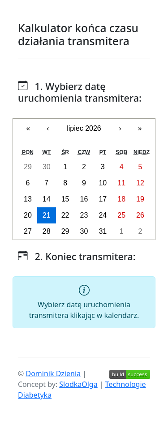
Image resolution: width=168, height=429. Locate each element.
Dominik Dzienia (53, 373)
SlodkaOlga (78, 384)
